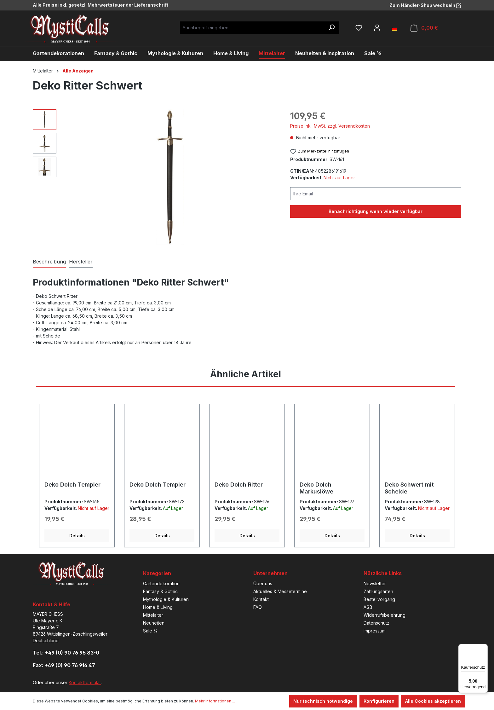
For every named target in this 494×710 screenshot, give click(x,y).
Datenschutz (376, 623)
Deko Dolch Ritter (239, 484)
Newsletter (375, 583)
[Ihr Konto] (377, 27)
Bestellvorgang (379, 599)
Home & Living (158, 607)
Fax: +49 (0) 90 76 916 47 (64, 665)
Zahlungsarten (378, 591)
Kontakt (261, 599)
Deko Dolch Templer (72, 484)
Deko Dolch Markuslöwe (316, 488)
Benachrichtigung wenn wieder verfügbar (375, 211)
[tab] (49, 262)
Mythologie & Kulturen (166, 599)
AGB (368, 607)
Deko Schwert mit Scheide (409, 488)
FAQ (257, 607)
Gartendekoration (161, 583)
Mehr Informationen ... (215, 701)
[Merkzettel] (358, 27)
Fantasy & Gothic (160, 591)
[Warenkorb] (424, 27)
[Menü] (484, 648)
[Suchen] (331, 27)
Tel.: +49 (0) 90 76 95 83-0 (66, 652)
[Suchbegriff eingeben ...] (252, 27)
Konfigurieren (379, 701)
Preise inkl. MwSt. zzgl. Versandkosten (330, 126)
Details (77, 535)
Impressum (375, 630)
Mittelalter (153, 615)
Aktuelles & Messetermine (280, 591)
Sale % (150, 630)
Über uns (262, 583)
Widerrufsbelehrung (384, 615)
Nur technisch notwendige (323, 701)
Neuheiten (153, 623)
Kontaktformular (85, 682)
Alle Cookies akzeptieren (433, 701)
